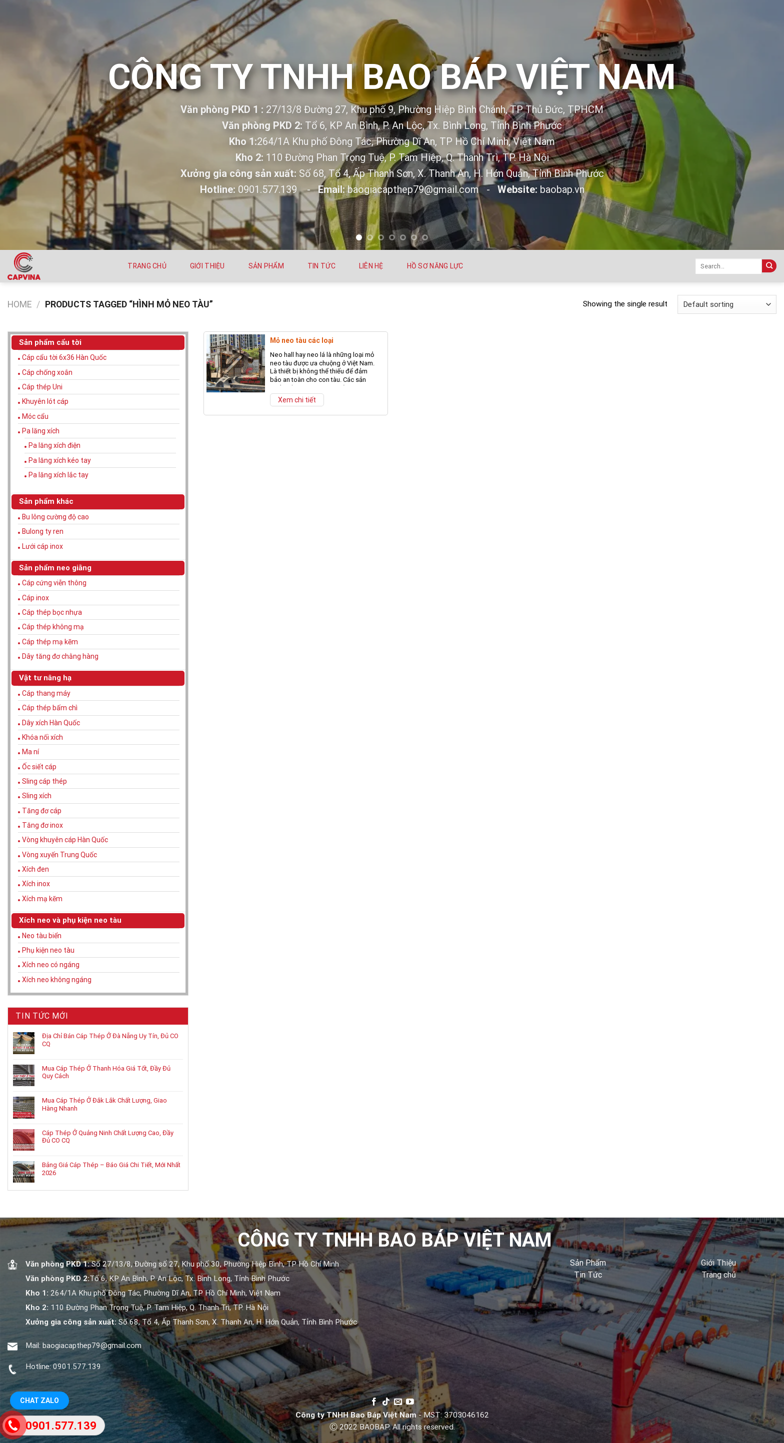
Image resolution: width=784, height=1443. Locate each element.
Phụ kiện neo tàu (48, 950)
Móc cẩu (35, 416)
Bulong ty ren (43, 531)
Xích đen (35, 869)
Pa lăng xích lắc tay (58, 475)
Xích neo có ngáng (51, 965)
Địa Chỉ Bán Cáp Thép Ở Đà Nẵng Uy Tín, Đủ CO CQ (110, 1040)
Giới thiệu (207, 266)
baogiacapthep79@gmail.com (92, 1345)
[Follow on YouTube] (410, 1402)
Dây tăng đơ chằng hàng (60, 656)
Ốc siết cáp (39, 767)
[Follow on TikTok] (386, 1402)
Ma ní (30, 752)
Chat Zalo (39, 1401)
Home (20, 304)
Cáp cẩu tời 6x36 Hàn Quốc (64, 357)
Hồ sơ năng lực (435, 266)
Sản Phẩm (588, 1263)
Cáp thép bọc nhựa (52, 612)
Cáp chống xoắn (47, 372)
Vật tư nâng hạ (45, 677)
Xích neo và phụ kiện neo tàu (70, 920)
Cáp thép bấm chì (50, 708)
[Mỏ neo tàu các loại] (235, 363)
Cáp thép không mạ (53, 627)
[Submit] (769, 265)
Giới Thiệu (718, 1263)
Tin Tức (588, 1275)
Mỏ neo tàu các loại (302, 340)
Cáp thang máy (46, 693)
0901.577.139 (77, 1366)
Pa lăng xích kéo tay (59, 460)
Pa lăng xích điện (54, 445)
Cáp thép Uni (42, 387)
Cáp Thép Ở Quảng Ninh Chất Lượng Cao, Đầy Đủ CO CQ (108, 1137)
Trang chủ (147, 266)
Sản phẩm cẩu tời (50, 342)
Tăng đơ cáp (42, 811)
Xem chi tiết (297, 400)
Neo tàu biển (42, 936)
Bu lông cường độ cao (55, 517)
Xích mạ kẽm (42, 899)
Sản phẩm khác (46, 501)
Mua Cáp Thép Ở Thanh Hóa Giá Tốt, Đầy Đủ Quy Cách (106, 1072)
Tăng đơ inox (42, 825)
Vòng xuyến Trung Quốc (59, 855)
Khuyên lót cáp (45, 401)
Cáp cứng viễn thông (54, 583)
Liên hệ (371, 266)
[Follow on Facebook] (374, 1402)
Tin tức (322, 266)
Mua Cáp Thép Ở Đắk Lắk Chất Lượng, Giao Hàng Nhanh (104, 1104)
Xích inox (36, 884)
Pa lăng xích (41, 431)
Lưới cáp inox (42, 546)
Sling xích (37, 796)
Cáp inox (35, 598)
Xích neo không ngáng (57, 980)
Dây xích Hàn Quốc (51, 723)
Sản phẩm (266, 266)
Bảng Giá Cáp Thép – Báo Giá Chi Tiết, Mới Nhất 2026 (111, 1169)
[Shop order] (727, 304)
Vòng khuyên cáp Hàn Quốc (65, 840)
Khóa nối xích (42, 737)
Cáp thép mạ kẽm (50, 642)
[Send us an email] (398, 1402)
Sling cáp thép (44, 781)
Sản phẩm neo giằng (55, 567)
